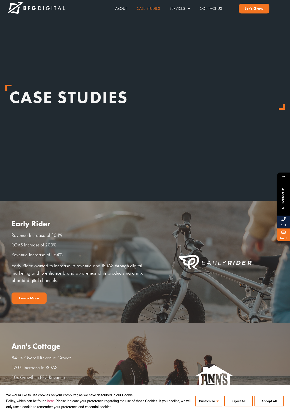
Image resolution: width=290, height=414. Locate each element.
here (50, 401)
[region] (145, 399)
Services (180, 8)
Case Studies (148, 8)
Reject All (237, 401)
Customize (206, 401)
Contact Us (211, 8)
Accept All (269, 401)
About (121, 8)
